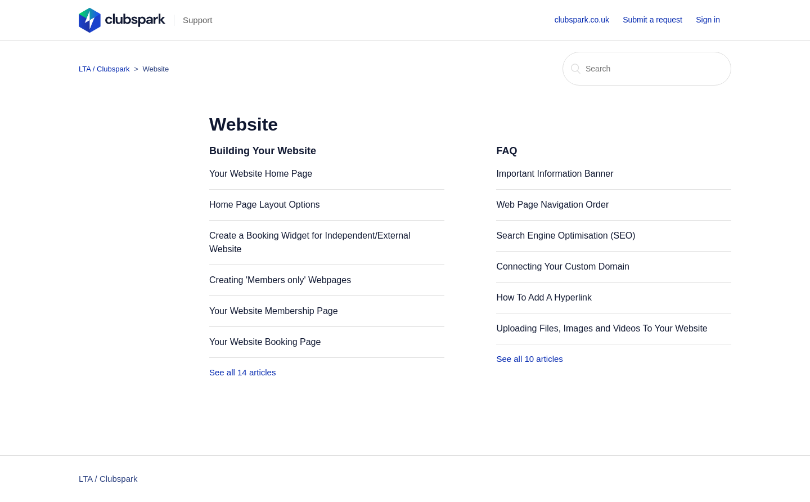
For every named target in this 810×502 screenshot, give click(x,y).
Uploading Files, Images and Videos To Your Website (601, 328)
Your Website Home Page (260, 173)
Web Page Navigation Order (552, 204)
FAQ (506, 150)
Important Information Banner (554, 173)
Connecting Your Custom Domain (562, 266)
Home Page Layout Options (264, 204)
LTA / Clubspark (104, 69)
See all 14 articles (242, 372)
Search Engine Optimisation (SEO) (565, 235)
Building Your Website (262, 150)
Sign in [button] (708, 19)
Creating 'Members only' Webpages (280, 280)
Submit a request (652, 19)
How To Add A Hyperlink (544, 297)
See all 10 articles (529, 359)
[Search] (646, 69)
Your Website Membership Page (273, 311)
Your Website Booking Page (265, 342)
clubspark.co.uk (582, 19)
